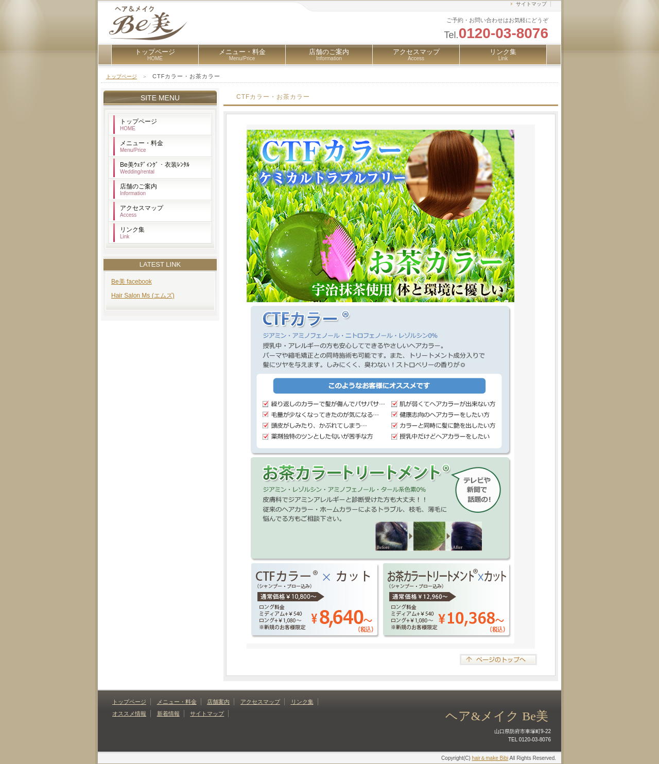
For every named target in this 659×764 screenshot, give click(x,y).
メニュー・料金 (242, 54)
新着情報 (168, 713)
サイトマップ (531, 4)
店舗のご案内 (329, 54)
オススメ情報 (129, 713)
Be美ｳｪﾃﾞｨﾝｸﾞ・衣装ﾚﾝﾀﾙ (154, 168)
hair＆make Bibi (490, 758)
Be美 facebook (131, 281)
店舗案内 (218, 702)
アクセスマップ (416, 54)
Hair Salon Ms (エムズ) (143, 295)
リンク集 (503, 54)
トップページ (155, 54)
